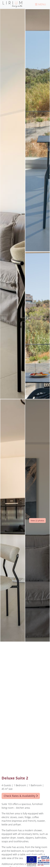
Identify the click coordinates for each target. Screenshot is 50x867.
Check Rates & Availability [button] (21, 796)
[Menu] (40, 4)
